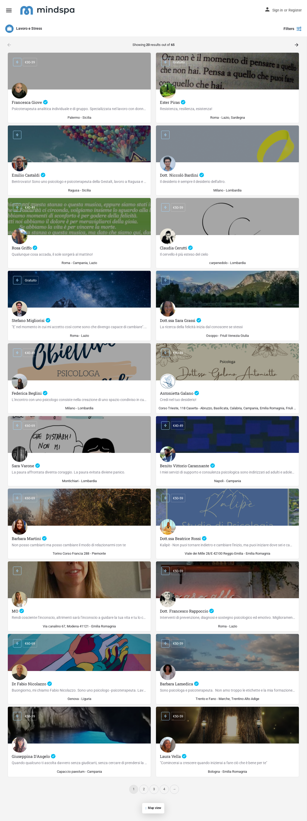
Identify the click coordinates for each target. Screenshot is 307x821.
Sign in (277, 10)
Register (295, 10)
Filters (293, 29)
